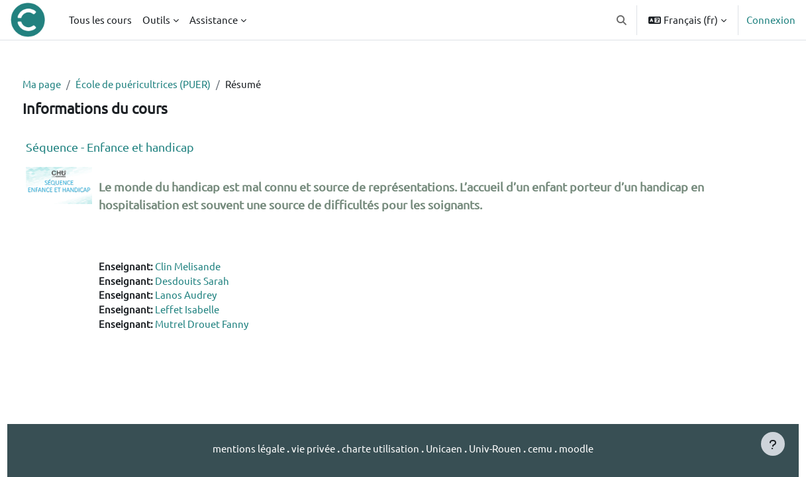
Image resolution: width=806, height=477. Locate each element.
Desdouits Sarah (216, 281)
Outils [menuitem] (156, 19)
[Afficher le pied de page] (773, 444)
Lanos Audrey (210, 296)
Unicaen (445, 448)
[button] (622, 20)
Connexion (770, 19)
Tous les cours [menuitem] (100, 19)
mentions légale (250, 448)
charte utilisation (381, 448)
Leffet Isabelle (211, 311)
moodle (576, 448)
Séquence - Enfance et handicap (134, 147)
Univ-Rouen (495, 448)
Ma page (66, 84)
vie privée (313, 448)
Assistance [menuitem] (213, 19)
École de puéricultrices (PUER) (167, 84)
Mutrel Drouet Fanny (226, 326)
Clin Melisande (212, 266)
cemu (541, 448)
